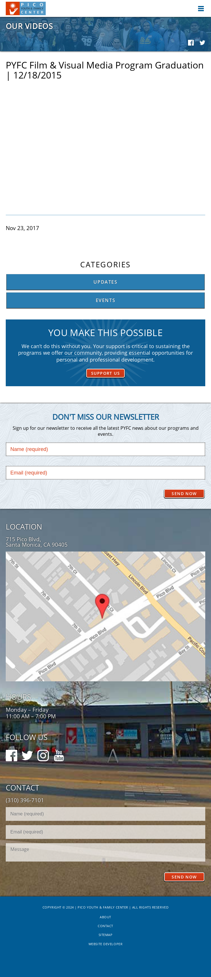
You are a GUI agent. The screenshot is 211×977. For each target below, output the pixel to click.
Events (106, 300)
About (105, 917)
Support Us (105, 373)
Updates (105, 282)
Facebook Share (191, 43)
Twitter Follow (27, 752)
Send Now (184, 493)
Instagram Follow (43, 752)
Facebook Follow (11, 752)
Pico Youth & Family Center (26, 8)
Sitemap (106, 935)
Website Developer (106, 944)
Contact (105, 926)
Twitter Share (202, 43)
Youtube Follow (59, 752)
